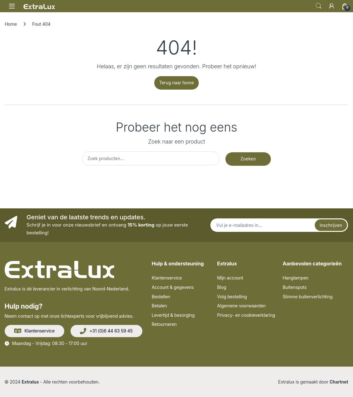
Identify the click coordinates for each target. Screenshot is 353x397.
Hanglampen (295, 277)
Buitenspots (295, 287)
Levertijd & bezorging (173, 315)
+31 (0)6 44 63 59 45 (106, 331)
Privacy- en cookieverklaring (246, 315)
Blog (221, 287)
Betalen (159, 305)
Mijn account (230, 277)
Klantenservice (34, 331)
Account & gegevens (173, 287)
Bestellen (161, 296)
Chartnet (338, 381)
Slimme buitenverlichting (308, 296)
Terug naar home (176, 82)
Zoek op (318, 6)
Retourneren (164, 324)
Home (11, 24)
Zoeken (248, 158)
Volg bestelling (232, 296)
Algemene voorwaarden (241, 305)
